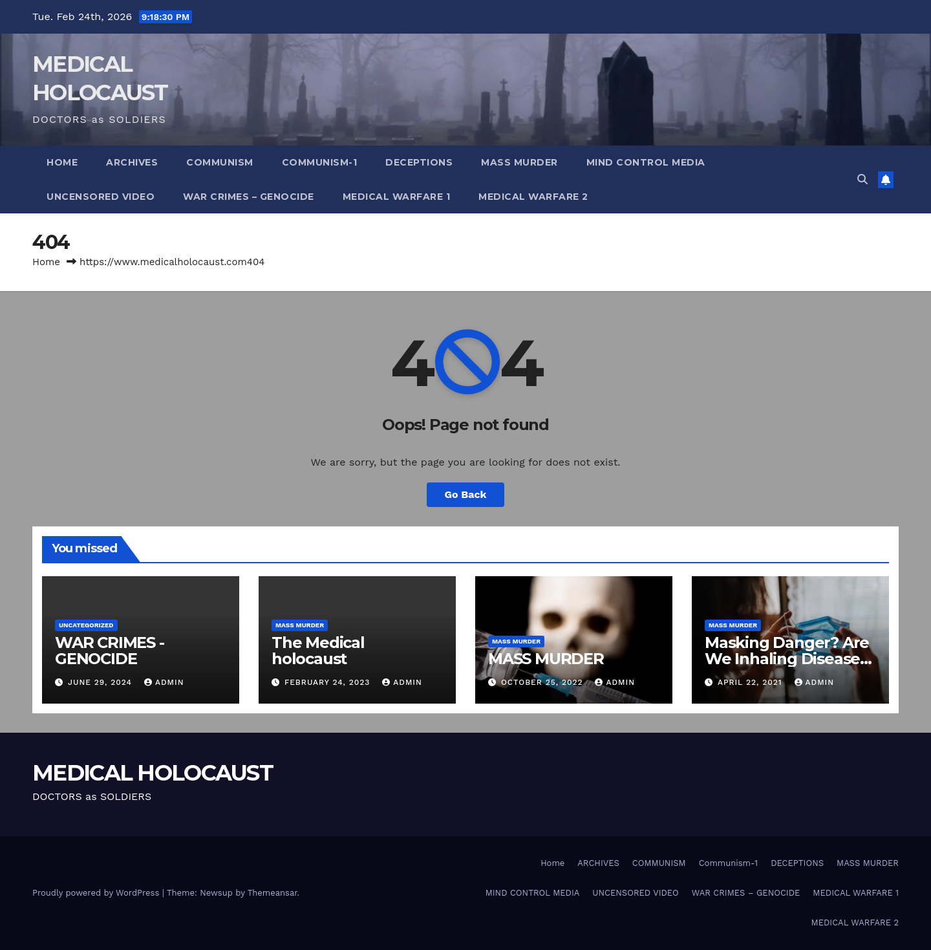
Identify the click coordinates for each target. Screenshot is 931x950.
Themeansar (272, 893)
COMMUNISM (219, 162)
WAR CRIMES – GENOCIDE (248, 196)
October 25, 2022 (543, 682)
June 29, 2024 (101, 682)
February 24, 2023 (328, 682)
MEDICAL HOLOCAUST (152, 772)
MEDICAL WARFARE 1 (397, 196)
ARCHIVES (132, 162)
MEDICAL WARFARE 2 (533, 196)
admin (164, 682)
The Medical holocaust (318, 650)
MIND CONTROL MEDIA (645, 162)
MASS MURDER (519, 162)
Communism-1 (320, 162)
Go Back (466, 494)
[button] (862, 179)
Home (62, 162)
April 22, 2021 (752, 682)
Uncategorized (86, 625)
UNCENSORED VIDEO (101, 196)
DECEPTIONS (419, 162)
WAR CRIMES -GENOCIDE (109, 650)
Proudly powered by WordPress (97, 893)
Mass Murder (299, 625)
